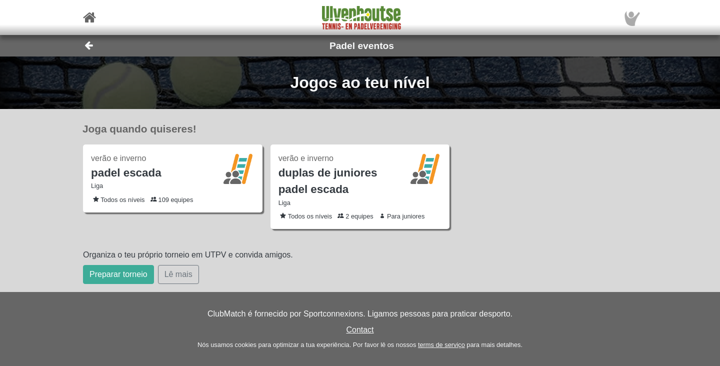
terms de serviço (441, 344)
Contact (360, 330)
